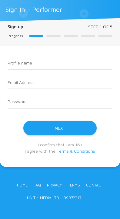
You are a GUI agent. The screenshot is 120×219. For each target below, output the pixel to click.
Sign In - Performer (33, 9)
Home (22, 185)
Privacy (54, 185)
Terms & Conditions (76, 151)
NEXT (60, 127)
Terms (74, 185)
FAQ (37, 185)
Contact (94, 185)
